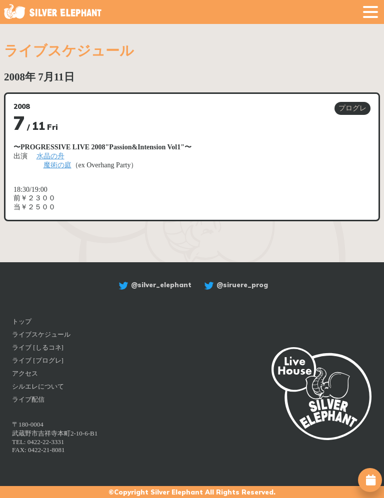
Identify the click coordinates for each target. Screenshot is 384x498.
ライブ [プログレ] (38, 360)
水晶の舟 (50, 156)
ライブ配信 (28, 399)
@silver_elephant (154, 285)
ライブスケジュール (41, 334)
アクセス (25, 373)
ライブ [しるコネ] (38, 347)
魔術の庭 (58, 165)
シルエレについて (38, 386)
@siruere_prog (235, 285)
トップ (22, 321)
